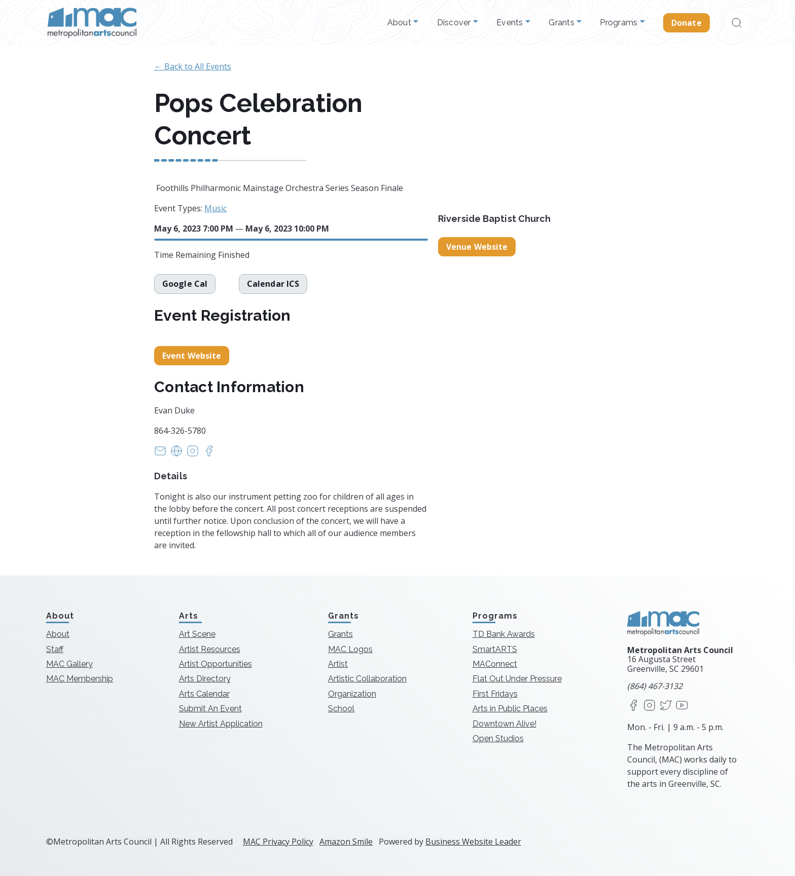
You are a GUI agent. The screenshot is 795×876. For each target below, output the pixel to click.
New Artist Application (221, 724)
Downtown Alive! (504, 724)
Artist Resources (209, 649)
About (400, 22)
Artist (338, 664)
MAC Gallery (69, 664)
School (341, 708)
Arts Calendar (204, 694)
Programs (619, 22)
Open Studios (498, 738)
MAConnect (495, 664)
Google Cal (184, 283)
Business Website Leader (473, 841)
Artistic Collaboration (367, 678)
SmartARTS (495, 649)
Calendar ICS (273, 283)
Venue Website (477, 246)
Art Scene (197, 634)
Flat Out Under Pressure (517, 678)
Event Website (191, 355)
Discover (455, 22)
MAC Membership (79, 678)
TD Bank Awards (504, 634)
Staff (54, 649)
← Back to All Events (192, 66)
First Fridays (495, 694)
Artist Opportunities (215, 664)
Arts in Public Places (510, 708)
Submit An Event (210, 708)
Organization (352, 694)
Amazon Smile (346, 841)
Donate (686, 22)
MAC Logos (350, 649)
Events (510, 22)
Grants (562, 22)
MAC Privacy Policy (278, 841)
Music (215, 208)
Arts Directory (205, 678)
